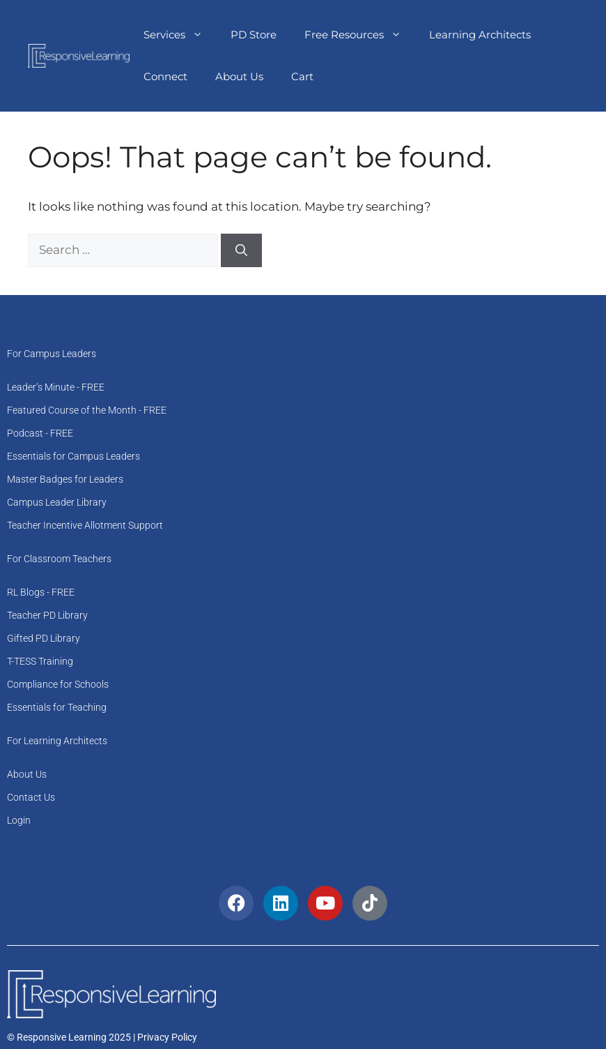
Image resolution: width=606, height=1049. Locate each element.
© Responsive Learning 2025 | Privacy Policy (102, 1037)
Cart (302, 76)
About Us (239, 76)
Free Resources (359, 35)
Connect (165, 76)
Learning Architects (480, 34)
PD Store (254, 34)
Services (180, 35)
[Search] (241, 250)
